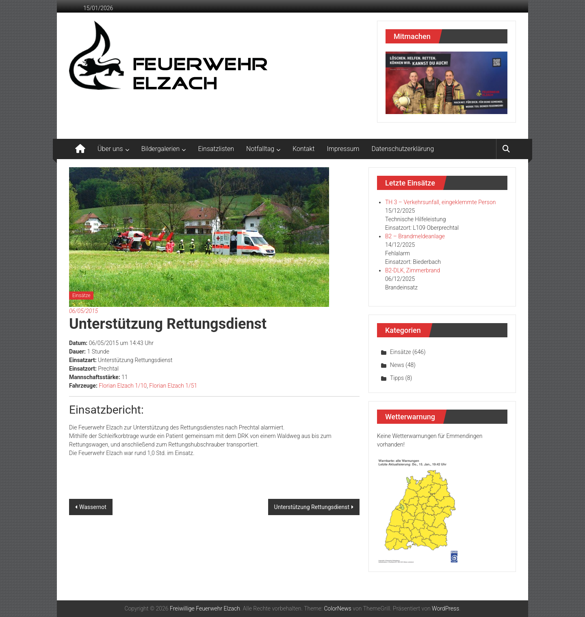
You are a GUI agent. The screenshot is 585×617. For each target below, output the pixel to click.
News (397, 365)
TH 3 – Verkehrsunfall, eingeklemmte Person (440, 202)
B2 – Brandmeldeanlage (415, 236)
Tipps (397, 378)
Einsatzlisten (216, 149)
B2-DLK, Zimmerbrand (412, 270)
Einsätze (81, 295)
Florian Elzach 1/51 (173, 385)
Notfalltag (260, 149)
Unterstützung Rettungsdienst (311, 507)
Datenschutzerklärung (403, 149)
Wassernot (92, 507)
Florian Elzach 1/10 (123, 385)
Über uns (110, 149)
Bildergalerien (160, 149)
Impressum (343, 149)
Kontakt (303, 149)
